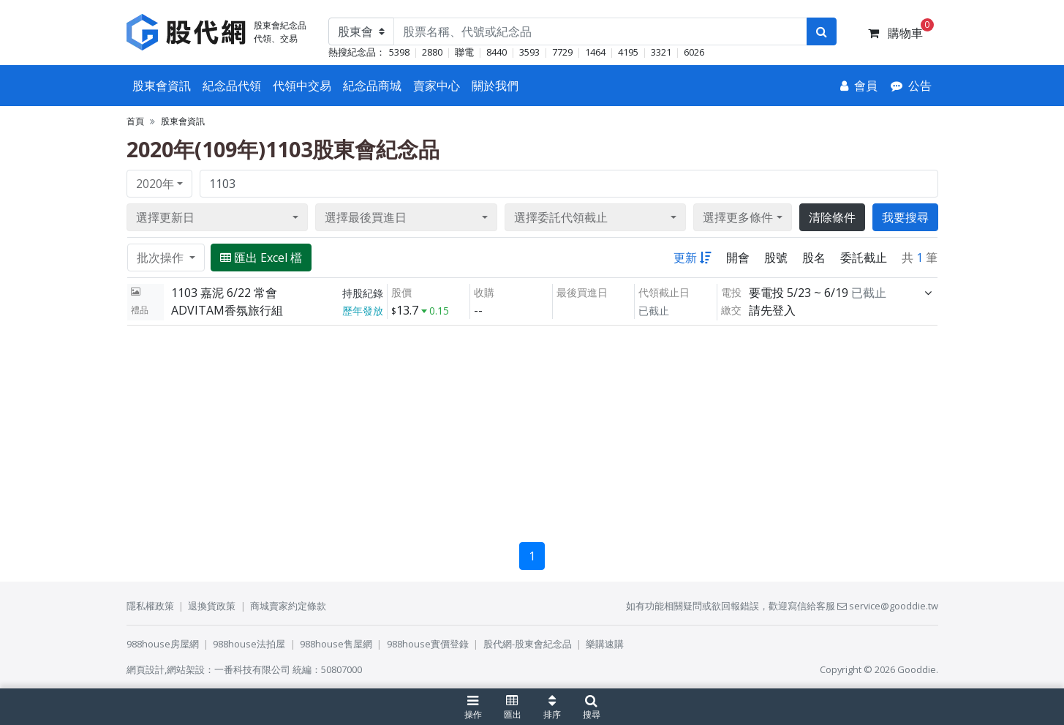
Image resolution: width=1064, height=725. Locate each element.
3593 (529, 52)
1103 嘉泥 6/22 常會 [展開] (224, 293)
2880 (432, 52)
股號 (776, 257)
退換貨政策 (211, 605)
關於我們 (495, 86)
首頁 (135, 121)
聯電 (464, 52)
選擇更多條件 (738, 217)
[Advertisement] (532, 428)
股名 (814, 257)
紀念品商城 (372, 86)
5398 (399, 52)
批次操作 (161, 257)
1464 (595, 52)
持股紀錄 (362, 293)
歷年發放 (362, 311)
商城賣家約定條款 (288, 605)
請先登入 (772, 310)
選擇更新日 (165, 217)
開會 (738, 257)
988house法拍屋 (249, 643)
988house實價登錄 (428, 643)
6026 (694, 52)
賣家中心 (436, 86)
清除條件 (832, 217)
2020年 (155, 184)
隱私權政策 (150, 605)
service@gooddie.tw (887, 605)
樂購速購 (605, 643)
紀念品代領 (232, 86)
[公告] (911, 85)
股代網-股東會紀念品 (527, 643)
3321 (661, 52)
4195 (628, 52)
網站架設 (186, 669)
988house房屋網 (163, 643)
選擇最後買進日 (366, 217)
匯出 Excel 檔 (261, 257)
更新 (693, 257)
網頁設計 (146, 669)
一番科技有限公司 (252, 669)
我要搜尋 (905, 217)
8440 (496, 52)
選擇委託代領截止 (561, 217)
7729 (562, 52)
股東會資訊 (161, 86)
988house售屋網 (336, 643)
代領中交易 (302, 86)
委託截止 (863, 257)
